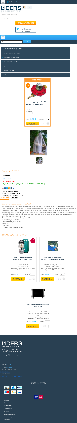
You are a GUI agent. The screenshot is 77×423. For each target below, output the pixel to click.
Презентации (8, 406)
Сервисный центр (9, 414)
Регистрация (20, 2)
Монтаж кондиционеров (11, 417)
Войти (11, 2)
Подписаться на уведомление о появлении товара (24, 183)
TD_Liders (9, 364)
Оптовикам (7, 420)
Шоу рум (6, 411)
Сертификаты (8, 408)
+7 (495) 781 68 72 (5, 376)
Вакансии (7, 400)
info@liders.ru (10, 367)
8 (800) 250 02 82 (5, 372)
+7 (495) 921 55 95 (16, 376)
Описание (4, 198)
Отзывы (14, 198)
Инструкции (7, 403)
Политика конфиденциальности (12, 351)
